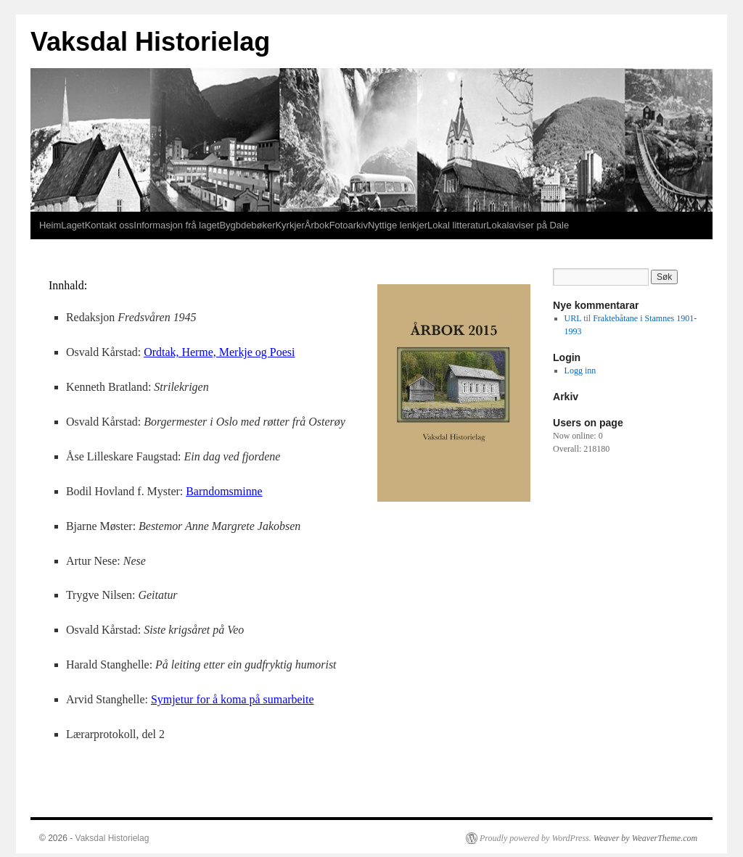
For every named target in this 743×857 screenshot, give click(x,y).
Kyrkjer (289, 225)
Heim (50, 225)
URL (573, 318)
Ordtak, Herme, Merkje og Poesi (219, 352)
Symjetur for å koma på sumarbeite (232, 699)
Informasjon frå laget (176, 225)
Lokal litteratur (456, 225)
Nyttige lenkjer (397, 225)
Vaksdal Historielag (150, 42)
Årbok (317, 225)
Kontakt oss (109, 225)
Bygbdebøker (247, 225)
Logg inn (580, 370)
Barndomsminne (224, 491)
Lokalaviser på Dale (527, 225)
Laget (72, 225)
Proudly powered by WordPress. (535, 838)
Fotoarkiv (348, 225)
